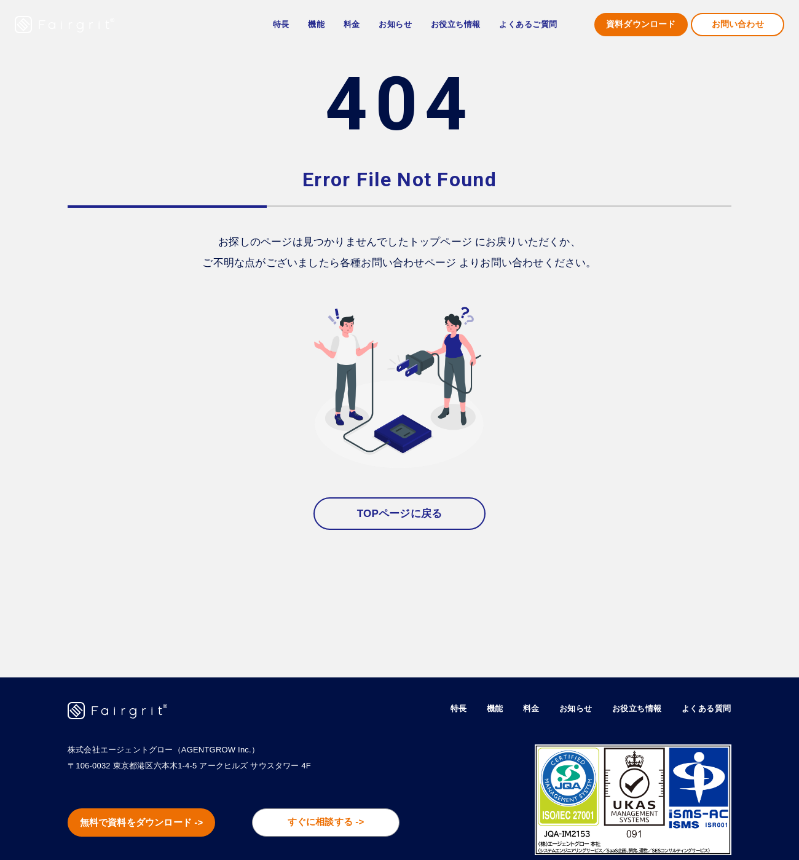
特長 (281, 24)
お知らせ (395, 24)
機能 (483, 708)
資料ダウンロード (641, 24)
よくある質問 (704, 708)
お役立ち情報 (631, 708)
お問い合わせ (738, 24)
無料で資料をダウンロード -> (153, 824)
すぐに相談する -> (338, 823)
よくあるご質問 (528, 24)
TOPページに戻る (399, 513)
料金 (352, 24)
